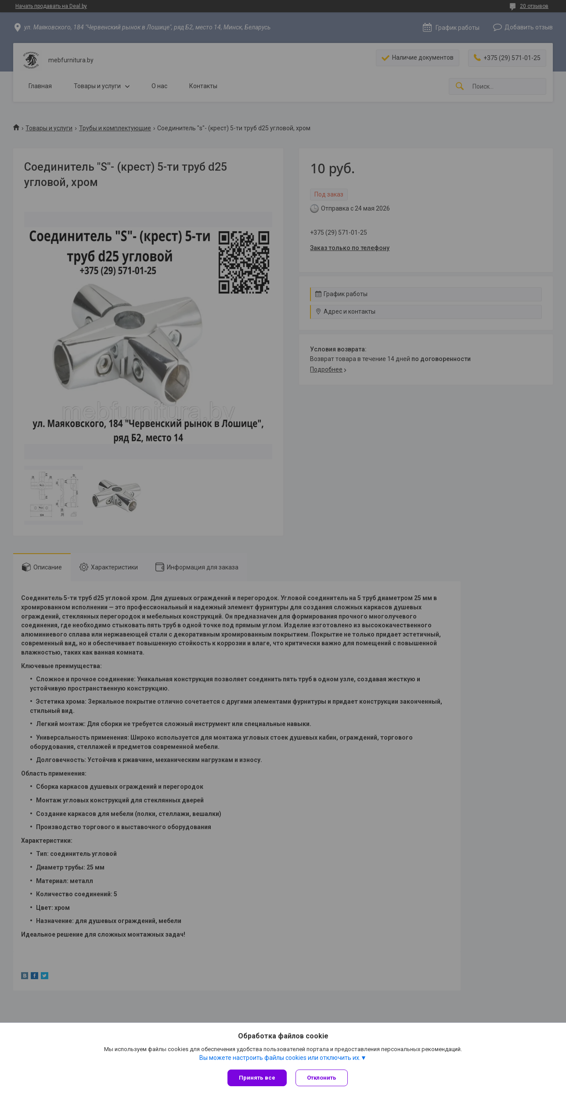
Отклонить (321, 1077)
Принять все (257, 1077)
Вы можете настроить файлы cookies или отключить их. (280, 1057)
